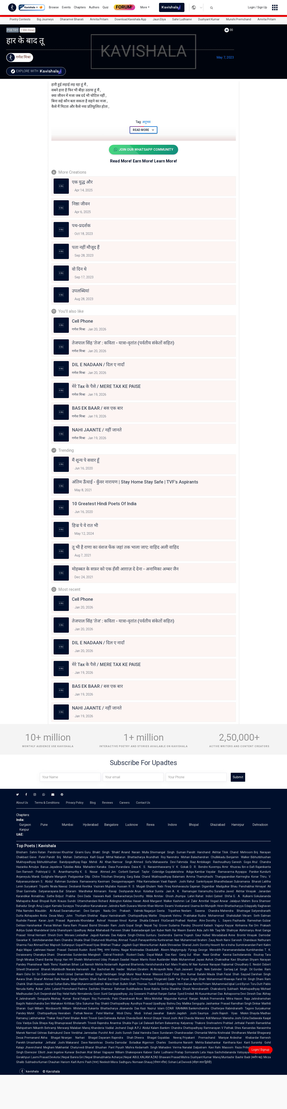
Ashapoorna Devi (235, 993)
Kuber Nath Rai (166, 930)
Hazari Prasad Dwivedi (62, 949)
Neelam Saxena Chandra (200, 910)
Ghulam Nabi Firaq (158, 886)
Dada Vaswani (94, 896)
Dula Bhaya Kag (43, 1023)
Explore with (37, 71)
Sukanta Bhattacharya (103, 1008)
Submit (238, 777)
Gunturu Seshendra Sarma (164, 935)
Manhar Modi (113, 1013)
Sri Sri (36, 974)
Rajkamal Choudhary (235, 964)
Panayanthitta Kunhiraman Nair (159, 940)
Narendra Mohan (178, 857)
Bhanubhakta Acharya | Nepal (112, 1057)
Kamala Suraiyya (63, 906)
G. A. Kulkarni (243, 896)
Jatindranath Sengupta (34, 998)
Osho (27, 974)
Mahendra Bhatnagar (235, 910)
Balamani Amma (183, 876)
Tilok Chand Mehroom (237, 852)
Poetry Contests (20, 19)
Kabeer (148, 1052)
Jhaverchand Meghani (39, 1047)
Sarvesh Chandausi (244, 940)
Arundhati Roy (156, 857)
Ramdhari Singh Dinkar (246, 1003)
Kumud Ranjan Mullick (193, 998)
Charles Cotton (130, 979)
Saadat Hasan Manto (134, 959)
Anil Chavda (186, 1018)
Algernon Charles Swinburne (162, 1042)
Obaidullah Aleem (157, 949)
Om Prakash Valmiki (127, 910)
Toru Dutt (256, 984)
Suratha (219, 891)
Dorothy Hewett (210, 945)
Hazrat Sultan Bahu (57, 984)
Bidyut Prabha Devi (69, 896)
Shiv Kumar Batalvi (193, 974)
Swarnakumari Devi (75, 910)
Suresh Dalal (131, 1032)
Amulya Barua (38, 866)
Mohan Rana (61, 925)
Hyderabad (90, 825)
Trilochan (107, 876)
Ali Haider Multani (123, 969)
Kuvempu (215, 866)
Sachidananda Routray (248, 954)
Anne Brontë (237, 935)
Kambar (200, 871)
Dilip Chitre (92, 876)
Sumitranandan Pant (249, 945)
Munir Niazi (134, 974)
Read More (143, 130)
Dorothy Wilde (143, 896)
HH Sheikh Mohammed (84, 959)
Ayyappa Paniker (247, 871)
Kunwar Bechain (75, 1052)
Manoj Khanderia (93, 1028)
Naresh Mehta (94, 964)
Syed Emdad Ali (188, 993)
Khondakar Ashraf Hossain (99, 920)
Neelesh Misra (109, 1062)
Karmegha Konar (247, 876)
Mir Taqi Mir (217, 930)
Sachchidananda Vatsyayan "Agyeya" (238, 1052)
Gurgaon (25, 825)
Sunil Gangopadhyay (114, 993)
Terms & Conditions (47, 802)
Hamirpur (237, 825)
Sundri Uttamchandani (82, 901)
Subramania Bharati (247, 881)
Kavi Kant (243, 1042)
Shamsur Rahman (113, 988)
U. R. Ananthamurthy (64, 871)
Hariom (65, 1062)
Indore (172, 825)
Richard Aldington (110, 901)
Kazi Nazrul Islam (152, 1008)
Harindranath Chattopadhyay (128, 915)
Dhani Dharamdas (59, 954)
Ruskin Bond (87, 949)
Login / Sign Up (257, 7)
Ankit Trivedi (89, 1018)
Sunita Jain (163, 891)
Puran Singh (189, 979)
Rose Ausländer (159, 959)
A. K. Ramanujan (184, 891)
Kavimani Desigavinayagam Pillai (120, 881)
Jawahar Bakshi (164, 1013)
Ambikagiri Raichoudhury (214, 862)
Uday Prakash (110, 959)
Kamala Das (108, 935)
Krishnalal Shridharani (232, 1032)
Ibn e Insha (228, 945)
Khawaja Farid (233, 979)
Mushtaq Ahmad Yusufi (121, 940)
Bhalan (75, 1018)
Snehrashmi (214, 1023)
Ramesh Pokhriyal (35, 871)
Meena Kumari (149, 945)
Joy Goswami (137, 993)
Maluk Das (162, 954)
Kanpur (24, 829)
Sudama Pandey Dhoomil (186, 925)
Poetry (12, 30)
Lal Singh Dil (243, 969)
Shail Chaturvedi (94, 940)
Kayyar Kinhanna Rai (239, 925)
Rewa (150, 825)
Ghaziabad (217, 825)
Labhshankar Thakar (42, 1018)
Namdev (28, 910)
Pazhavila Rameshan (247, 920)
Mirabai (29, 959)
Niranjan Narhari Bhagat (79, 1037)
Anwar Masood (153, 974)
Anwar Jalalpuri (230, 901)
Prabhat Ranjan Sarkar (162, 993)
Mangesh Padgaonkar (69, 876)
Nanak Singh (69, 979)
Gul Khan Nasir (198, 954)
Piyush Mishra (125, 1047)
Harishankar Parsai (39, 925)
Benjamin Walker (238, 857)
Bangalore (111, 825)
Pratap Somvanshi (187, 1052)
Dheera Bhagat (145, 1037)
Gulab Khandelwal (37, 930)
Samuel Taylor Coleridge (146, 871)
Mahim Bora (250, 901)
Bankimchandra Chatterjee (206, 1008)
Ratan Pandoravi (49, 852)
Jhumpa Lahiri (185, 896)
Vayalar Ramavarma (220, 871)
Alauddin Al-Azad (47, 910)
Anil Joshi (115, 1032)
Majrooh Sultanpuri (62, 945)
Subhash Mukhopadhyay (243, 988)
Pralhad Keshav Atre (190, 920)
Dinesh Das (254, 993)
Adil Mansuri (214, 1018)
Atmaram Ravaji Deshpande (114, 891)
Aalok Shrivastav (170, 945)
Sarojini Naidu (100, 910)
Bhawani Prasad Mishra (174, 1057)
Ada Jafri (203, 930)
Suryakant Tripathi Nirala (40, 886)
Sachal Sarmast (108, 979)
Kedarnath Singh (146, 1047)
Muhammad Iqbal (223, 984)
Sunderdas (80, 954)
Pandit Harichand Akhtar (204, 852)
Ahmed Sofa (142, 862)
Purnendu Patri (108, 998)
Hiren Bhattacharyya (230, 906)
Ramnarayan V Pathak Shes (222, 1028)
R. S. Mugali (137, 886)
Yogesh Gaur (192, 935)
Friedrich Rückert (124, 954)
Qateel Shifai (223, 896)
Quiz (105, 7)
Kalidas (127, 901)
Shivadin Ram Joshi (111, 925)
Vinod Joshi (170, 1018)
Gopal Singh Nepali (139, 925)
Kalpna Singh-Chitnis (131, 935)
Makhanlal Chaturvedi (69, 1047)
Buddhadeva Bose (138, 988)
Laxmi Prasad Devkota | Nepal (50, 1057)
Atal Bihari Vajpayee (100, 1052)
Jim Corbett (119, 871)
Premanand (32, 1037)
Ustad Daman (74, 974)
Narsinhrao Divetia (101, 1042)
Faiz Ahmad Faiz (38, 945)
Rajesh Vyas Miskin (234, 1013)
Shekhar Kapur (97, 915)
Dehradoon (260, 825)
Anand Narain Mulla (135, 852)
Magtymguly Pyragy (183, 949)
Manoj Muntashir (223, 1057)
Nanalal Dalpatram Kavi (198, 1047)
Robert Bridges (166, 984)
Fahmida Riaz (186, 862)
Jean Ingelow (55, 1052)
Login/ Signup (260, 1049)
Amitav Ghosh (164, 896)
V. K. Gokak (180, 866)
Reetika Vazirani (93, 886)
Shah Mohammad (210, 979)
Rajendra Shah (122, 1037)
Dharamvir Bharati (71, 19)
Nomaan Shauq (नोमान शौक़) (149, 1062)
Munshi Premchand (238, 19)
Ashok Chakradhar (217, 959)
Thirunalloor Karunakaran (91, 906)
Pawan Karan (37, 920)
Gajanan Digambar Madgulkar (210, 886)
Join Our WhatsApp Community (143, 150)
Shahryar (232, 930)
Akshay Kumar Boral (65, 998)
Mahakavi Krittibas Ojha (66, 1003)
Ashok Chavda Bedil (130, 1018)
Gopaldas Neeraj (170, 1037)
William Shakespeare (129, 1052)
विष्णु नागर (103, 949)
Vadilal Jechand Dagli (119, 1028)
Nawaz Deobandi (69, 886)
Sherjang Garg (123, 876)
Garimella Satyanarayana (41, 891)
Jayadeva (55, 866)
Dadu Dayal (146, 954)
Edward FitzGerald (161, 920)
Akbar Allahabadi (98, 930)
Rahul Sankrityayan (200, 881)
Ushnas (42, 1032)
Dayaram (104, 1037)
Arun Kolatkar (144, 891)
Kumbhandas (254, 949)
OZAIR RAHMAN (177, 1008)
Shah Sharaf (34, 979)
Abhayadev (31, 915)
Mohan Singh (94, 974)
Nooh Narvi (223, 940)
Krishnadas (137, 949)
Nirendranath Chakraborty (209, 988)
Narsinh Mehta (193, 1042)
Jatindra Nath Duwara (122, 906)
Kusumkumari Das (211, 993)
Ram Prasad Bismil (84, 925)
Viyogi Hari (61, 959)
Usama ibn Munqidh (203, 906)
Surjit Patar (171, 974)
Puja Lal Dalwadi (143, 1023)
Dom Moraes (66, 935)
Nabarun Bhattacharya (129, 857)
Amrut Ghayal (152, 1018)
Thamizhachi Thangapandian (215, 876)
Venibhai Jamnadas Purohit (89, 1032)
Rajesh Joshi (177, 881)
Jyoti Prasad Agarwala (63, 920)
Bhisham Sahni (26, 852)
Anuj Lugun (43, 906)
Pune (44, 825)
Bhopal (194, 825)
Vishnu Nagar (120, 949)
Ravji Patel (63, 1018)
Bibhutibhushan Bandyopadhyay (58, 862)
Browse (54, 7)
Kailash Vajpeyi (214, 925)
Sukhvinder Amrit (52, 974)
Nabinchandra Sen (38, 1003)
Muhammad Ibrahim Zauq (198, 940)
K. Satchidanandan (41, 940)
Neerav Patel (93, 1013)
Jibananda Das (129, 1008)
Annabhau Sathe (42, 896)
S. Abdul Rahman (53, 881)
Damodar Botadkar (128, 1042)
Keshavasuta (180, 886)
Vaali (164, 881)
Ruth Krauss (58, 901)
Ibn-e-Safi (248, 866)
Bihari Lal (78, 964)
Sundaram (166, 1032)
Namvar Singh (122, 862)
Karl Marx (171, 964)
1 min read (28, 30)
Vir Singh (249, 979)
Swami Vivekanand (177, 906)
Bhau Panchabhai (242, 886)
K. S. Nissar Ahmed (95, 871)
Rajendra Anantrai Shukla (114, 1023)
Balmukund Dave (59, 1032)
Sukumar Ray (91, 1003)
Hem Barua (184, 984)
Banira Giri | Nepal (81, 1057)
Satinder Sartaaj (222, 969)
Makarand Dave (77, 1042)
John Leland (52, 988)
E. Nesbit (255, 964)
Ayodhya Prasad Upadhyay (148, 1003)
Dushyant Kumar (209, 19)
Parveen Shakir (120, 930)
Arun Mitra (143, 998)
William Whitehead (74, 1008)
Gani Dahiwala (107, 1018)
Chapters (80, 7)
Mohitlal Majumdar (164, 998)
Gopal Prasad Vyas (88, 945)
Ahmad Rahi (52, 979)
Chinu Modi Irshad (138, 1013)
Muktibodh (58, 969)
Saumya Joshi (208, 1013)
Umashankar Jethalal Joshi (45, 1042)
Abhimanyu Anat (250, 930)
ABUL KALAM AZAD (145, 1057)
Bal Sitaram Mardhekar (76, 891)
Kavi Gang (178, 954)
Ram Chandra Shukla (68, 940)
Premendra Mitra (221, 998)
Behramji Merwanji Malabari (62, 1028)
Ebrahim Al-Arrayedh (152, 969)
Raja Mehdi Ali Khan (96, 862)
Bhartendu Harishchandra (147, 964)
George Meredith (209, 949)
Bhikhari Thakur (111, 945)
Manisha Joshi (232, 1018)
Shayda (254, 1013)
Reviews (107, 802)
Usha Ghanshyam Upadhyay (68, 930)
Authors (94, 7)
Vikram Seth (251, 915)
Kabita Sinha (160, 988)
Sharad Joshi (190, 945)
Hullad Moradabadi (214, 935)
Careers (124, 802)
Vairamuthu (205, 891)
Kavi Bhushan (240, 959)
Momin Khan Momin (151, 906)
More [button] (143, 7)
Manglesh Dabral (100, 954)
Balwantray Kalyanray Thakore (185, 1023)
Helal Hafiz (70, 993)
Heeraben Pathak (70, 1013)
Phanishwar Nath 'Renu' (42, 964)
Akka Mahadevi (85, 866)
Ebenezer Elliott (35, 1052)
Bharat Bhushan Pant (100, 1047)
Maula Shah (215, 974)
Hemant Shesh (46, 935)
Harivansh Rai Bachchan (93, 969)
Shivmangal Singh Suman (168, 852)
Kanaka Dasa (106, 866)
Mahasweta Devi (164, 862)
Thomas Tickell (146, 984)
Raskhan (65, 964)
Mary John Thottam (71, 915)
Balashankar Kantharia (220, 1042)
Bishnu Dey (174, 1003)
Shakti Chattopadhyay (115, 1003)
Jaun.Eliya (159, 19)
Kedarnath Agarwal (117, 964)
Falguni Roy (88, 998)
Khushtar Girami (73, 852)
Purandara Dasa (127, 866)
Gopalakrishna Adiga (179, 871)
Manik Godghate (43, 876)
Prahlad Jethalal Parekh (239, 1023)
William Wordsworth (48, 1008)
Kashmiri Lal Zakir (185, 901)
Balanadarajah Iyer (143, 930)
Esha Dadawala (252, 1018)
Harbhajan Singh (115, 974)
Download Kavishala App (130, 19)
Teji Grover (160, 925)
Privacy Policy (74, 802)
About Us (22, 802)
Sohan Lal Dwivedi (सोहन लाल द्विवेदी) (190, 1062)
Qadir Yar (174, 979)
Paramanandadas (233, 949)
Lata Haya (206, 1052)
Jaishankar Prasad (218, 1003)
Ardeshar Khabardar (244, 1037)
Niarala (70, 969)
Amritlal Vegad (209, 901)
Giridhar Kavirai (221, 954)
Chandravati (127, 998)
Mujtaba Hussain (116, 886)
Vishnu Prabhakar (185, 915)
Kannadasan (152, 881)
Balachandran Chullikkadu (208, 857)
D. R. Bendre (199, 866)
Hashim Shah (87, 979)
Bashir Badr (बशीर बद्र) (248, 1057)
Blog (93, 802)
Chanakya (39, 954)
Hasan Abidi (141, 901)
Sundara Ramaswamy (82, 881)
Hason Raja (242, 998)
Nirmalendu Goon (89, 993)
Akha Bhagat (50, 1037)
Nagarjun (150, 910)
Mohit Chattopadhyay (42, 1013)
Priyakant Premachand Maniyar (206, 1037)
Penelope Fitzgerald (154, 979)
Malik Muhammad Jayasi (187, 959)
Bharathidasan (223, 881)
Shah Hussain (35, 984)
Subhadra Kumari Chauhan (42, 1062)
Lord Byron (242, 984)
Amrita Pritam (99, 19)
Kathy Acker (35, 988)
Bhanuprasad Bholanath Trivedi (75, 1023)
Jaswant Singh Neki (196, 969)
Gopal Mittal (105, 857)
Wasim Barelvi (186, 930)
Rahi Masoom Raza (228, 1047)
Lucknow (131, 825)
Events (66, 7)
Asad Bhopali (40, 901)
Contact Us (143, 802)
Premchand (69, 988)
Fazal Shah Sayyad (237, 974)
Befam (159, 1023)
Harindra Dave (149, 1032)
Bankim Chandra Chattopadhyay (181, 1028)
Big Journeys (45, 19)
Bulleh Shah (127, 984)
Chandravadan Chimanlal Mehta (195, 1032)
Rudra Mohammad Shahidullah (219, 915)
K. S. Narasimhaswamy (155, 866)
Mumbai (67, 825)
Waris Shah (112, 984)
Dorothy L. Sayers (219, 920)
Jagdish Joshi (187, 1013)
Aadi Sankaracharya (119, 896)
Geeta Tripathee (168, 910)
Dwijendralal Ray (51, 993)
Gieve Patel (37, 857)
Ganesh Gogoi (241, 862)
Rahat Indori (204, 896)
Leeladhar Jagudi (87, 935)
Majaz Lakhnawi (35, 949)
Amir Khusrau (231, 866)
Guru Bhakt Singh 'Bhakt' (102, 852)
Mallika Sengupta (193, 1003)
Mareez (200, 1018)
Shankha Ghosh (180, 988)
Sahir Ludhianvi (182, 19)
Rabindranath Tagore (239, 1008)
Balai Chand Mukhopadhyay (152, 876)
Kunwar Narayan (210, 964)
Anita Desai (48, 915)
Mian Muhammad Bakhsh (87, 984)
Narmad (31, 1032)
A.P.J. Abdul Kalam (146, 1028)
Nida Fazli (174, 969)
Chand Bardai (44, 959)
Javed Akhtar (235, 891)
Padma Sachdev (89, 988)
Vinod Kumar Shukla (133, 920)
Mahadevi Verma (170, 1047)
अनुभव (143, 122)
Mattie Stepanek (160, 915)
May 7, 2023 (225, 57)
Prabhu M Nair (188, 964)
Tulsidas (68, 866)
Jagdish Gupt (130, 945)
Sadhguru (125, 1062)
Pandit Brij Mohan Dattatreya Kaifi (71, 857)
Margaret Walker (161, 901)
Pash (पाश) (92, 1062)
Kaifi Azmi (77, 1062)
